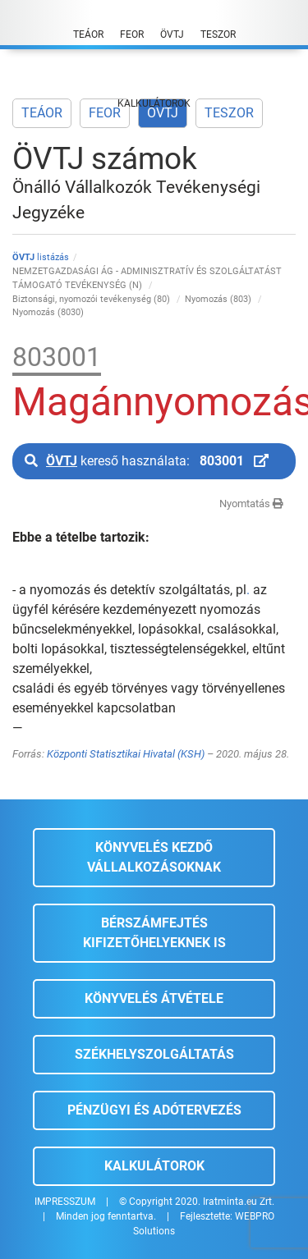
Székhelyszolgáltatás (154, 1054)
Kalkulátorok (154, 1166)
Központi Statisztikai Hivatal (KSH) (126, 754)
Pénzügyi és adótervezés (154, 1110)
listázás (40, 257)
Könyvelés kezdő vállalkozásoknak (154, 857)
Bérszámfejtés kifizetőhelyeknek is (154, 932)
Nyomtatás (251, 503)
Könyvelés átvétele (154, 998)
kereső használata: (147, 461)
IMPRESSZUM (64, 1201)
